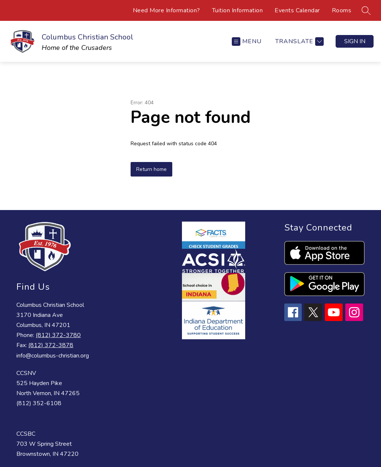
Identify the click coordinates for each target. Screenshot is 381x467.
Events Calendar (297, 10)
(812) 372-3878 (50, 345)
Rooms (342, 10)
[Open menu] (247, 41)
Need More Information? (166, 10)
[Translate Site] (298, 41)
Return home (151, 169)
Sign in (354, 41)
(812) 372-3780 (58, 335)
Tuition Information (237, 10)
